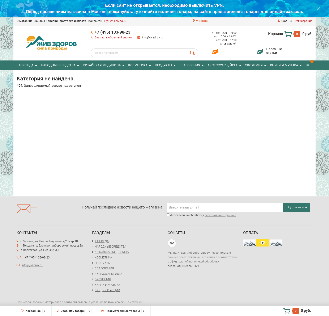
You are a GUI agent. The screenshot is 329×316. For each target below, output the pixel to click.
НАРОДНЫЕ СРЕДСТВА (58, 65)
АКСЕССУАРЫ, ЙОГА (223, 65)
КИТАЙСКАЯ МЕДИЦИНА (102, 65)
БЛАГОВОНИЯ (189, 65)
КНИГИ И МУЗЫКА (284, 65)
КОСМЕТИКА (138, 65)
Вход (282, 20)
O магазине (24, 20)
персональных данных (220, 215)
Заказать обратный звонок (114, 37)
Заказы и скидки (46, 20)
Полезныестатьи (274, 51)
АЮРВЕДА (26, 65)
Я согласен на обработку (201, 215)
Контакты (95, 20)
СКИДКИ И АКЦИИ (107, 290)
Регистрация (303, 20)
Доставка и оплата (73, 20)
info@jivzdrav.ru (152, 37)
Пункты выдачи (115, 20)
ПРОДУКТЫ (163, 65)
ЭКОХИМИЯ (254, 65)
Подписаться (296, 207)
